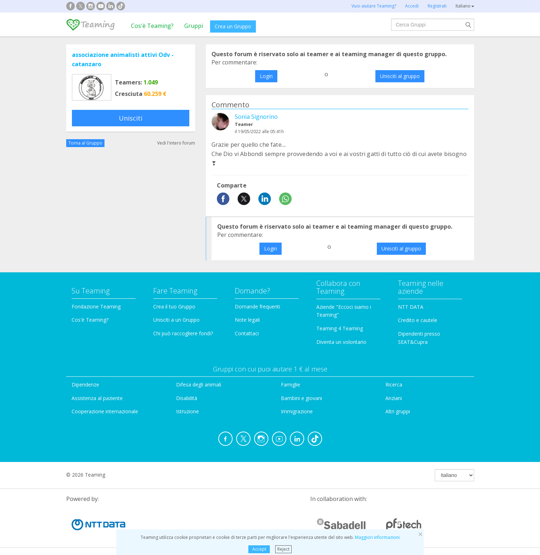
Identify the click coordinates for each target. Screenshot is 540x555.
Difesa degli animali (198, 384)
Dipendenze (85, 384)
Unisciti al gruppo (400, 76)
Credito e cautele (417, 320)
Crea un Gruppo (233, 26)
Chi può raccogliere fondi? (183, 333)
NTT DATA (410, 306)
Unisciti (130, 118)
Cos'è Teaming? (152, 26)
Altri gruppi (397, 411)
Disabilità (186, 398)
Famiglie (290, 384)
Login (266, 76)
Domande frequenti (257, 306)
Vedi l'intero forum (176, 143)
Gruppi (193, 26)
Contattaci (247, 333)
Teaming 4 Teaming (339, 328)
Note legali (247, 319)
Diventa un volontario (341, 342)
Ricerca (393, 384)
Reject (283, 549)
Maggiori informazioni (377, 537)
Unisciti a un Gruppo (176, 319)
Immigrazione (297, 411)
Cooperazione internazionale (105, 411)
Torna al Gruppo (85, 143)
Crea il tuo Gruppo (174, 306)
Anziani (393, 398)
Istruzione (187, 411)
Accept (259, 549)
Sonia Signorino (256, 117)
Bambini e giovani (301, 398)
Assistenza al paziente (97, 398)
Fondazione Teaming (96, 306)
